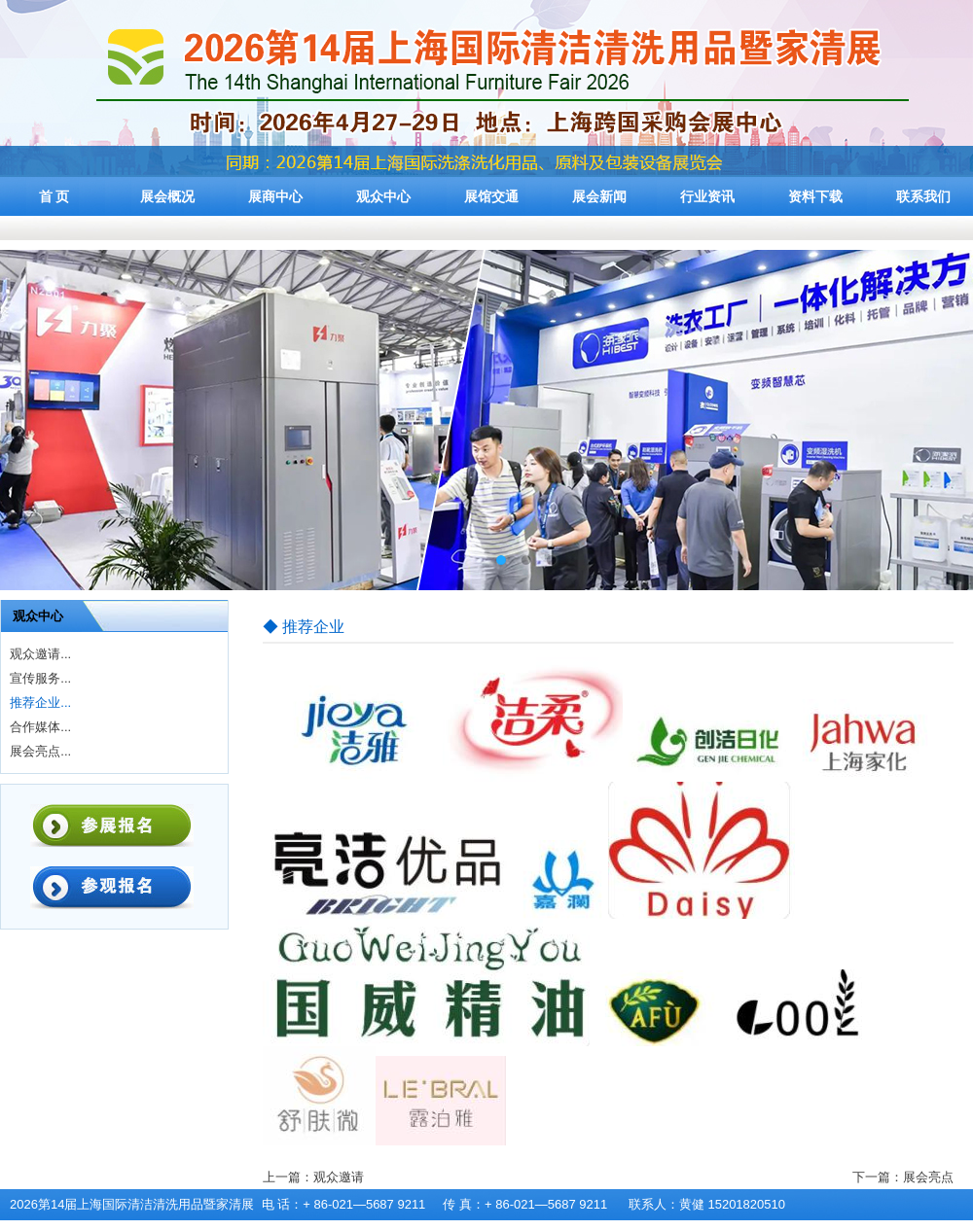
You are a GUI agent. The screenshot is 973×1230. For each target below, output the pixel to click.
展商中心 (275, 196)
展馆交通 (491, 196)
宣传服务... (40, 678)
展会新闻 (599, 196)
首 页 (54, 196)
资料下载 (815, 196)
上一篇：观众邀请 (313, 1177)
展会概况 (167, 196)
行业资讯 (707, 196)
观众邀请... (40, 654)
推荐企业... (40, 702)
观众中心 (383, 196)
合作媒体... (40, 727)
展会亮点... (40, 751)
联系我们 (923, 196)
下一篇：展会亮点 (903, 1177)
